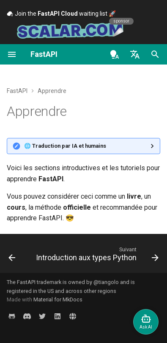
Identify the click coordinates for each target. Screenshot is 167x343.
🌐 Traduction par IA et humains (65, 146)
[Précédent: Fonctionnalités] (12, 256)
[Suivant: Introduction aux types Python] (96, 256)
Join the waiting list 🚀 (61, 13)
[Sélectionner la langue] (134, 54)
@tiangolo (106, 282)
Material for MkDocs (57, 299)
